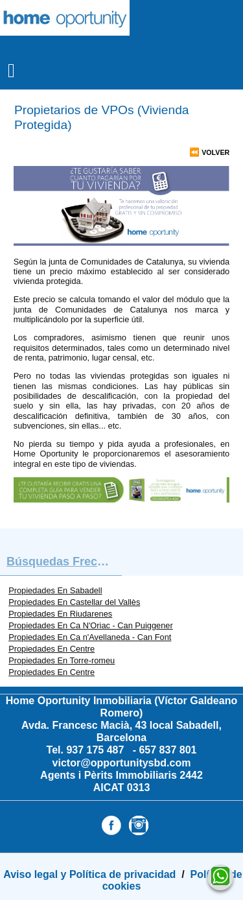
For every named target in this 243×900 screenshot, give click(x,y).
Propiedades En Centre (51, 649)
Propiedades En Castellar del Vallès (74, 602)
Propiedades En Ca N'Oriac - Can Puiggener (90, 625)
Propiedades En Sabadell (55, 590)
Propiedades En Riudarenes (60, 614)
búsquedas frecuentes (64, 561)
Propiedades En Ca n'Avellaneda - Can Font (89, 637)
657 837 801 (167, 749)
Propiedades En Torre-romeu (61, 660)
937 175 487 (96, 749)
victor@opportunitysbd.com (121, 762)
